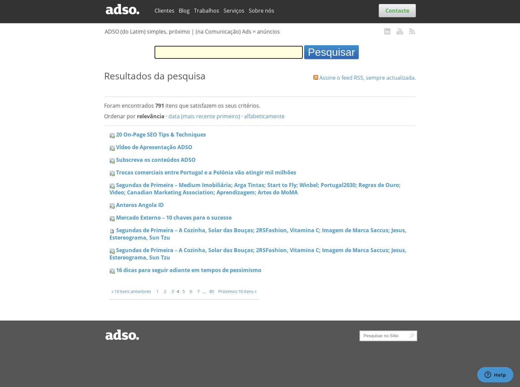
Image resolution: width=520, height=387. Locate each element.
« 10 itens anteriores (131, 291)
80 (211, 291)
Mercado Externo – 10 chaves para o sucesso (174, 217)
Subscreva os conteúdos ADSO (156, 159)
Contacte (397, 10)
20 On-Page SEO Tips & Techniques (161, 134)
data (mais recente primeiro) (204, 116)
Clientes (164, 10)
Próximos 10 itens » (237, 291)
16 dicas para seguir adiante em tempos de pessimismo (188, 270)
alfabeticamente (264, 116)
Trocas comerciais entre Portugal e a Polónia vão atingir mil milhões (206, 172)
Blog (184, 10)
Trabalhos (206, 10)
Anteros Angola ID (140, 205)
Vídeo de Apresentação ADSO (154, 147)
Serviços (234, 10)
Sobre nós (261, 10)
